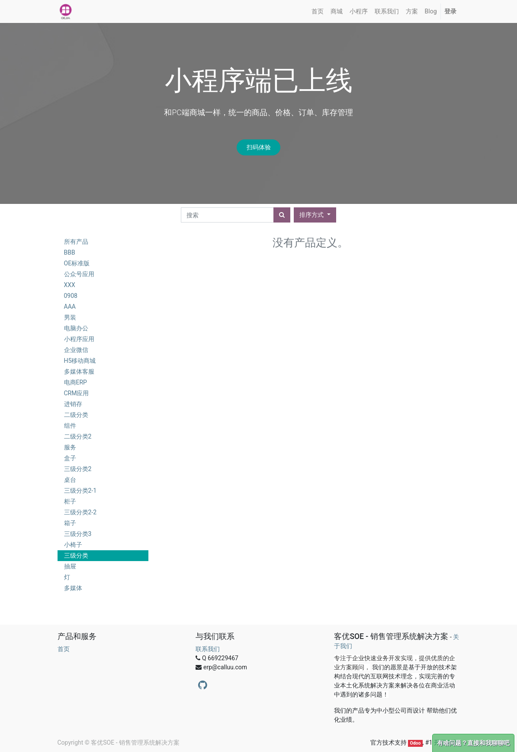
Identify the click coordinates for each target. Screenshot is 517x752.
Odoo (415, 743)
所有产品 (76, 241)
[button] (315, 215)
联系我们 (208, 648)
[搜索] (281, 215)
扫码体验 (259, 147)
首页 (64, 648)
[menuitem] (317, 11)
